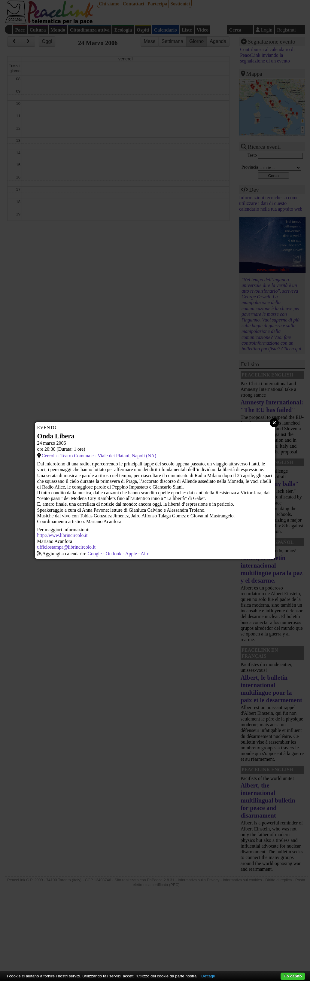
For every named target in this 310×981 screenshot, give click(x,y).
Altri (145, 553)
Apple (131, 553)
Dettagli (208, 976)
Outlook (113, 553)
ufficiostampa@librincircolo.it (66, 547)
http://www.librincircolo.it (62, 535)
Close (274, 422)
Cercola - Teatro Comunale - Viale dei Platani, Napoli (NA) (99, 455)
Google (94, 553)
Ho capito (293, 976)
